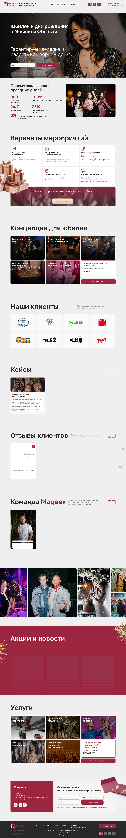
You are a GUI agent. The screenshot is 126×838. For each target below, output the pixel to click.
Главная (14, 11)
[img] (90, 100)
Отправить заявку (92, 802)
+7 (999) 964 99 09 (20, 793)
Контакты (72, 4)
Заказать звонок (47, 65)
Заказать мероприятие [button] (62, 201)
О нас (52, 4)
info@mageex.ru (19, 795)
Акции (49, 826)
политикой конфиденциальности (98, 807)
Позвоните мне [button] (107, 826)
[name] (68, 797)
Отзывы (65, 4)
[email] (68, 802)
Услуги (58, 4)
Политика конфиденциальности (78, 826)
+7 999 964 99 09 (63, 833)
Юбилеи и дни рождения (26, 11)
